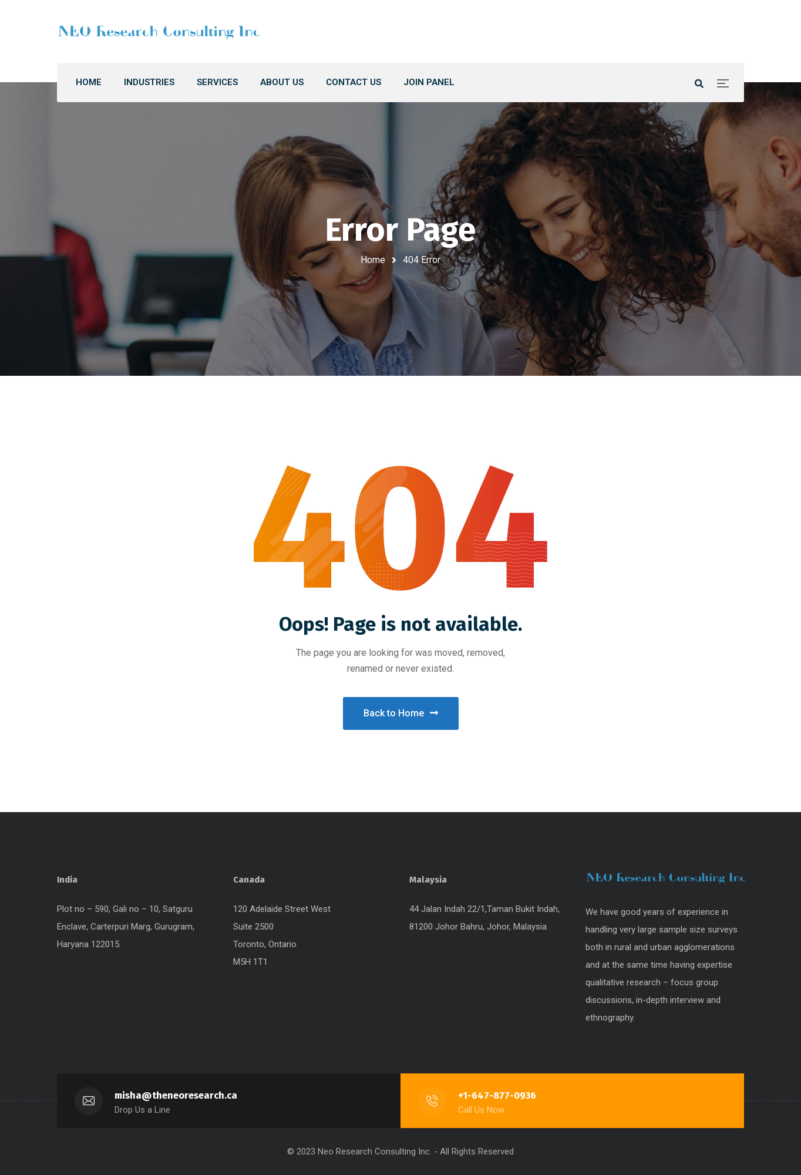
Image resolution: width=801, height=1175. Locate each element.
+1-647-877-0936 (497, 1095)
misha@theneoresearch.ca (176, 1095)
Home (373, 259)
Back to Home (401, 713)
